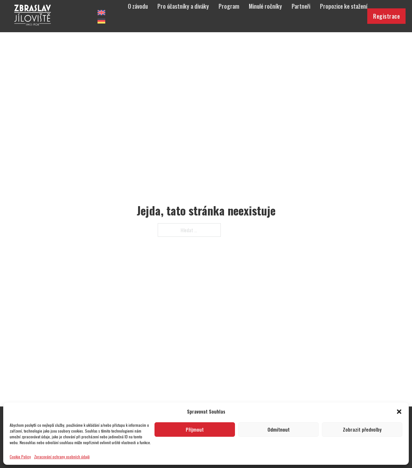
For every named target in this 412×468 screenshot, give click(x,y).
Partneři (301, 6)
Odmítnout (278, 429)
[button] (399, 411)
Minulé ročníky (265, 6)
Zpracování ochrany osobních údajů (61, 456)
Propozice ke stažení (343, 6)
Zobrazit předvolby (362, 429)
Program (229, 6)
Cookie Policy (20, 456)
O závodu (138, 6)
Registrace (386, 16)
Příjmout (195, 429)
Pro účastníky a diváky (183, 6)
